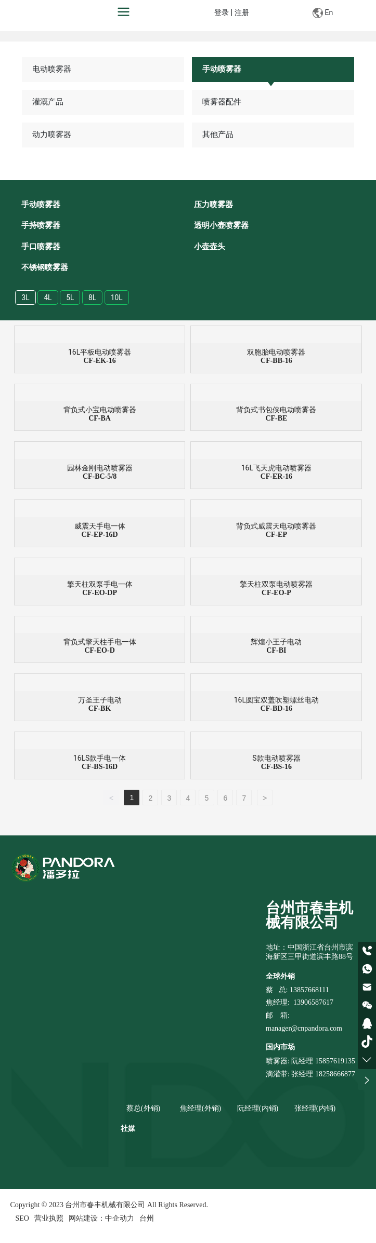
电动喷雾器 (52, 69)
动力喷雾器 (52, 134)
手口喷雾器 (40, 247)
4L (48, 298)
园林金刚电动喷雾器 (100, 469)
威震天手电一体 (99, 526)
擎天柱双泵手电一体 (100, 584)
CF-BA (99, 419)
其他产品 (218, 134)
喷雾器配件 (221, 101)
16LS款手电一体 (99, 759)
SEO (22, 1219)
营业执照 (48, 1219)
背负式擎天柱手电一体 (99, 643)
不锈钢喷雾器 (44, 268)
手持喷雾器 (40, 226)
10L (117, 298)
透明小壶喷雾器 (221, 226)
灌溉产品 (48, 101)
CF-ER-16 (276, 477)
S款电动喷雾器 (276, 759)
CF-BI (276, 651)
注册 (242, 13)
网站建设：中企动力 (101, 1219)
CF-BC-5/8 (99, 477)
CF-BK (99, 709)
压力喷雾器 (213, 205)
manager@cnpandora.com (304, 1029)
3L (26, 298)
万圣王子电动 (100, 701)
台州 (146, 1219)
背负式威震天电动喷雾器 (276, 526)
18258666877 (335, 1075)
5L (70, 298)
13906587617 (313, 1003)
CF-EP (276, 535)
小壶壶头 (209, 247)
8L (93, 298)
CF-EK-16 (99, 361)
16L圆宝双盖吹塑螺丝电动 (276, 701)
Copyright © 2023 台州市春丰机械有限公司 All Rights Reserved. (109, 1206)
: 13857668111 (307, 991)
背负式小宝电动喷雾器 (99, 411)
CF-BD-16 (276, 709)
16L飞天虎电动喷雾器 (276, 469)
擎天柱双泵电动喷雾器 (276, 584)
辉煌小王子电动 (276, 643)
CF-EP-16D (100, 535)
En (323, 13)
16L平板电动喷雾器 (99, 352)
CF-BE (276, 419)
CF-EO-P (276, 593)
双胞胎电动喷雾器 (276, 352)
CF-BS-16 (276, 768)
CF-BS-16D (100, 768)
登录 (222, 13)
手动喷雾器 (221, 69)
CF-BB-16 (276, 361)
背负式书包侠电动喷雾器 (276, 411)
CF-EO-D (99, 651)
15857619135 (334, 1062)
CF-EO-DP (99, 593)
